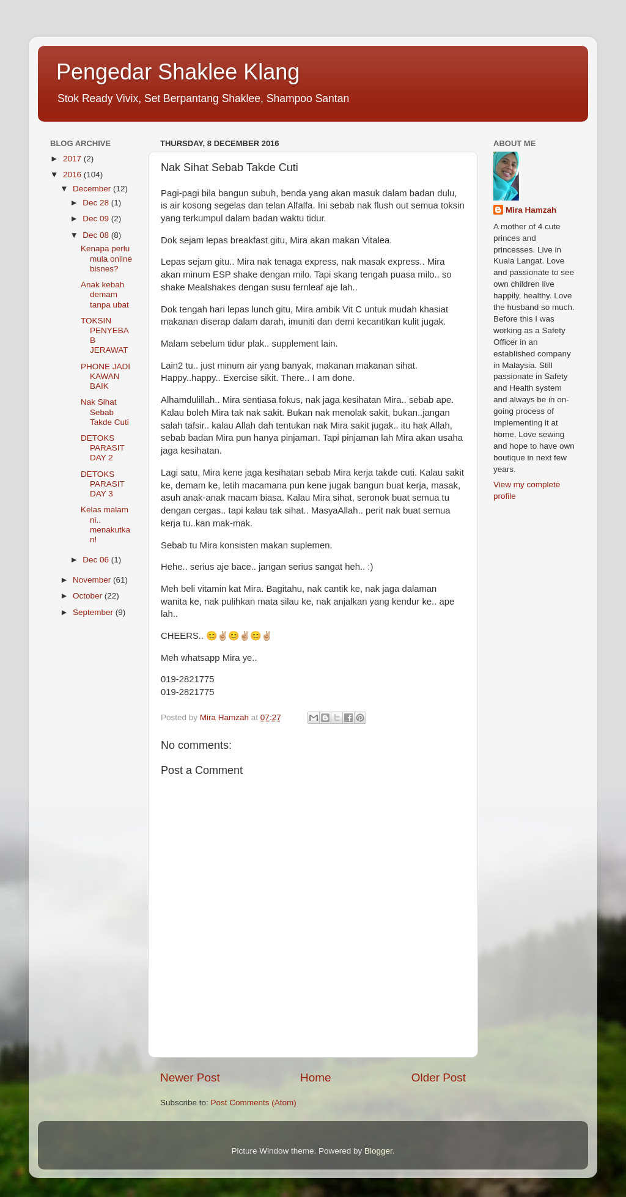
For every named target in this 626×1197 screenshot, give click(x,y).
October (89, 595)
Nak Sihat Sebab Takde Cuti (105, 411)
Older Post (438, 1077)
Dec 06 (97, 559)
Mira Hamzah (531, 210)
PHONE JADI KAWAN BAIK (105, 376)
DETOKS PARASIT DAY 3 (103, 484)
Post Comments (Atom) (253, 1102)
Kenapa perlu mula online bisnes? (106, 258)
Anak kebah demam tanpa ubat (105, 294)
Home (315, 1077)
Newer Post (190, 1077)
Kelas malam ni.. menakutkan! (105, 524)
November (93, 579)
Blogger (378, 1150)
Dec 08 (97, 235)
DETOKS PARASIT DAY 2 (103, 447)
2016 (73, 174)
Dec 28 (97, 202)
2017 (73, 158)
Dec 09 (97, 218)
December (93, 188)
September (94, 612)
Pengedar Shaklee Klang (178, 71)
